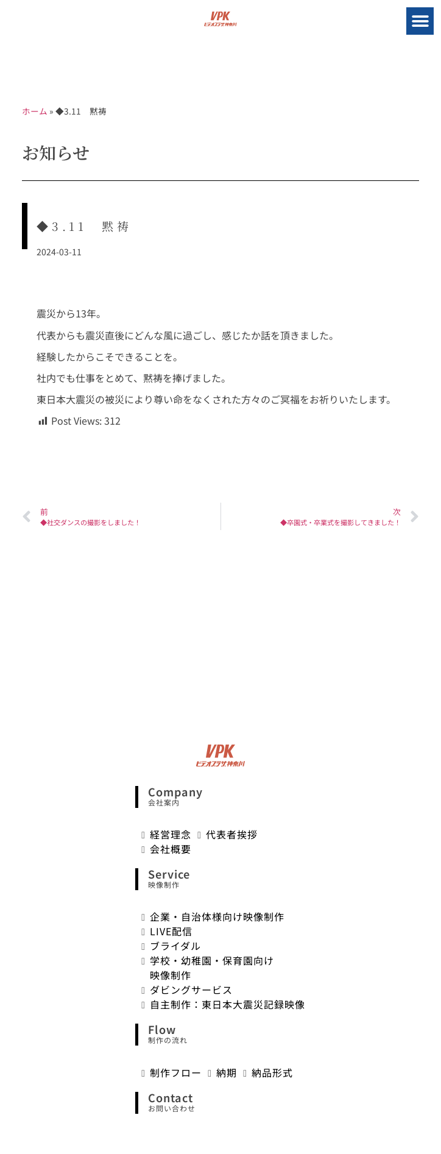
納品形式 (272, 1072)
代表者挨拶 (232, 834)
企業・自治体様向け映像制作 (217, 916)
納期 (226, 1072)
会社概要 (170, 848)
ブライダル (175, 945)
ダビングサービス (191, 989)
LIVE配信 (171, 931)
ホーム (35, 111)
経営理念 (170, 834)
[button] (420, 21)
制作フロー (176, 1072)
